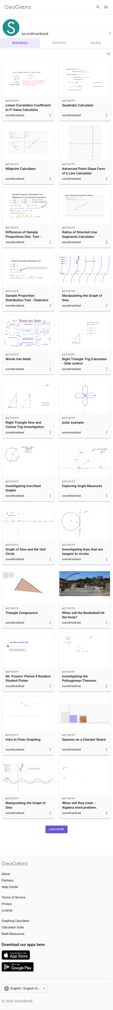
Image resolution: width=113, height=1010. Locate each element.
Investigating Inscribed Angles (23, 488)
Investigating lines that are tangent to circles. (82, 551)
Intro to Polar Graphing (23, 739)
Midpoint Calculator (21, 169)
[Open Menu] (106, 7)
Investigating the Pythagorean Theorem (79, 678)
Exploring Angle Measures (82, 486)
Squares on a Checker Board (84, 739)
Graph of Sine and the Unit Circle (26, 551)
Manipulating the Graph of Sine (82, 298)
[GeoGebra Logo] (18, 7)
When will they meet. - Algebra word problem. (79, 805)
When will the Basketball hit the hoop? (83, 615)
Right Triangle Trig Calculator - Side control (84, 361)
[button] (56, 829)
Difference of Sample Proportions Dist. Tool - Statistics (23, 236)
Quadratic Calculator (78, 105)
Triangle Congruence (22, 613)
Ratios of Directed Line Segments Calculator (79, 234)
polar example (73, 422)
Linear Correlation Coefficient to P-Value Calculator (28, 107)
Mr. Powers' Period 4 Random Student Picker (28, 678)
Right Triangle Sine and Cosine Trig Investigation (25, 424)
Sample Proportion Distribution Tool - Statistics (27, 298)
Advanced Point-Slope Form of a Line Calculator (83, 171)
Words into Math (18, 359)
